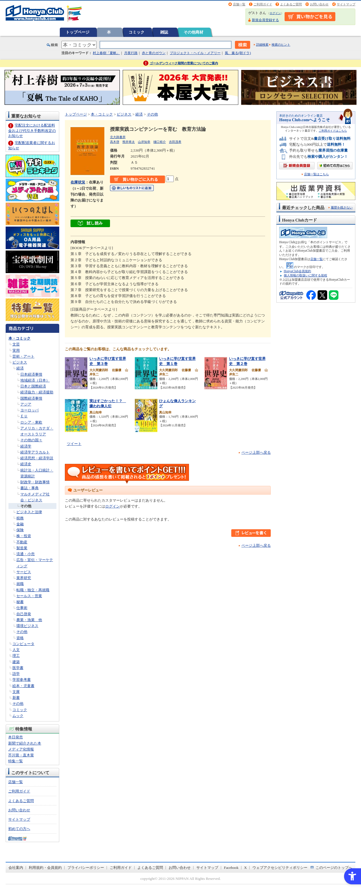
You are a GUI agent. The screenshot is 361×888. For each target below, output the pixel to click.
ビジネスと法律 (29, 512)
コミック (136, 32)
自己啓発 (23, 614)
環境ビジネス (27, 626)
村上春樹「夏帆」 (106, 53)
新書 (16, 698)
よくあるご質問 (291, 4)
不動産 (21, 542)
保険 (20, 530)
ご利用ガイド (263, 4)
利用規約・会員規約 (45, 867)
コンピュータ (23, 644)
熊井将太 (128, 141)
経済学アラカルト (35, 452)
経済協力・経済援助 (36, 392)
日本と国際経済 (33, 386)
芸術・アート (23, 356)
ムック (17, 716)
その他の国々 (31, 440)
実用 (16, 350)
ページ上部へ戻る (256, 452)
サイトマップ (346, 4)
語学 (16, 674)
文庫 (16, 692)
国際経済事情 (31, 398)
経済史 (25, 464)
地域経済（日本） (35, 380)
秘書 (20, 602)
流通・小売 (25, 554)
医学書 (17, 668)
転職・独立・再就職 (32, 590)
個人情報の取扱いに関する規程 (305, 275)
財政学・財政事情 (35, 482)
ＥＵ (24, 416)
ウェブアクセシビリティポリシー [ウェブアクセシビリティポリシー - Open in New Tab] (279, 867)
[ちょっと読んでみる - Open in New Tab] (90, 224)
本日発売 (15, 737)
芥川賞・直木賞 (21, 755)
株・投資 (23, 536)
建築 (16, 662)
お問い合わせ (319, 4)
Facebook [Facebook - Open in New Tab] (231, 867)
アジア (25, 404)
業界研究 (23, 578)
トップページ (77, 32)
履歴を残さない (342, 207)
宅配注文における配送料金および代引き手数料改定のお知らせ (32, 130)
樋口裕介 (159, 141)
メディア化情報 (21, 749)
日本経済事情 (31, 374)
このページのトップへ (334, 867)
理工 (16, 656)
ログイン (275, 13)
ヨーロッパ (29, 410)
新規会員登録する (265, 20)
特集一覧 (15, 761)
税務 (20, 518)
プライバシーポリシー (85, 867)
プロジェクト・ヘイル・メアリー (195, 53)
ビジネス (19, 362)
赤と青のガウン (154, 53)
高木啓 (114, 141)
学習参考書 (21, 679)
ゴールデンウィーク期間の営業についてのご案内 (184, 63)
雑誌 (164, 32)
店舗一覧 (239, 4)
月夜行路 (131, 53)
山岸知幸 (144, 141)
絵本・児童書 (23, 686)
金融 (20, 524)
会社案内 (15, 867)
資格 (20, 638)
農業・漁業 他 (29, 620)
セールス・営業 (29, 596)
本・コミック (19, 338)
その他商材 (193, 32)
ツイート (74, 444)
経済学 (25, 446)
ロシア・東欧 (31, 422)
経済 (20, 368)
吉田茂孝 (175, 141)
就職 (20, 584)
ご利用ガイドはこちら (333, 130)
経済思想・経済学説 (36, 458)
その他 (25, 506)
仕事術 (21, 608)
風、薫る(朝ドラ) (238, 53)
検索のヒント (281, 44)
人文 (16, 650)
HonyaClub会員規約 (297, 271)
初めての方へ (19, 829)
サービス (23, 572)
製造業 (21, 548)
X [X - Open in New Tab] (245, 867)
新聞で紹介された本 (24, 743)
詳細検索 (262, 44)
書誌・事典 (29, 488)
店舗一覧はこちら (316, 174)
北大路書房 (118, 137)
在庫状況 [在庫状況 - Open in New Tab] (78, 182)
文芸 (16, 344)
